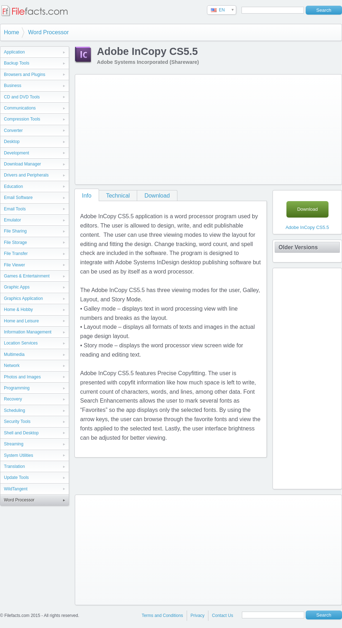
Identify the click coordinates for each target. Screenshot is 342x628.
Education (13, 186)
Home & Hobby (18, 309)
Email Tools (15, 208)
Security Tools (17, 421)
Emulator (12, 220)
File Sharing (15, 231)
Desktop (12, 141)
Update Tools (16, 477)
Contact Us (222, 615)
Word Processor (48, 32)
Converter (13, 130)
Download (157, 196)
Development (16, 152)
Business (12, 85)
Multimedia (14, 354)
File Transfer (16, 253)
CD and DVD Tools (22, 97)
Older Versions (298, 247)
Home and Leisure (21, 320)
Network (12, 365)
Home (11, 32)
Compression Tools (22, 119)
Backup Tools (16, 63)
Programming (17, 388)
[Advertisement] (189, 128)
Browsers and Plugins (24, 74)
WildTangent (15, 488)
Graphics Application (23, 298)
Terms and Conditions (162, 615)
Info (87, 196)
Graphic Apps (17, 287)
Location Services (21, 343)
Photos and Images (22, 376)
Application (14, 52)
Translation (14, 466)
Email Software (18, 197)
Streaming (14, 443)
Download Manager (22, 164)
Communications (20, 108)
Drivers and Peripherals (26, 175)
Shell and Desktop (21, 432)
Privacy (197, 615)
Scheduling (14, 410)
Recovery (13, 399)
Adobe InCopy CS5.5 (307, 227)
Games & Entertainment (27, 276)
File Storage (15, 242)
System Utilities (18, 455)
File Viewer (14, 264)
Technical (118, 196)
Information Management (27, 332)
